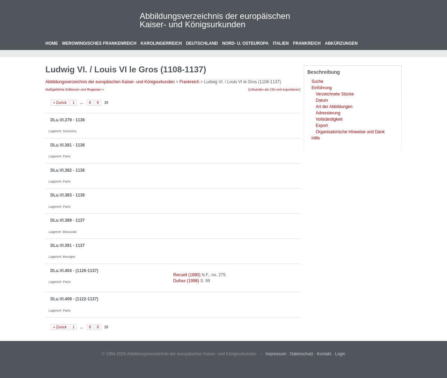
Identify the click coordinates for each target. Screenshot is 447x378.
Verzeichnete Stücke (335, 94)
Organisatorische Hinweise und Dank (350, 131)
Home (51, 43)
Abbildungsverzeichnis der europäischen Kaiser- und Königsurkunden (215, 20)
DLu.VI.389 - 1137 (67, 220)
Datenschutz (302, 353)
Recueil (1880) (186, 274)
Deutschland (202, 43)
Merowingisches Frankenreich (99, 43)
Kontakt (324, 353)
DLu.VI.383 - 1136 (67, 195)
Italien (281, 43)
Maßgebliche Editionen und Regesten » (74, 89)
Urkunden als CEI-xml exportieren (274, 89)
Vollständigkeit (329, 119)
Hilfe (316, 138)
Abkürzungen (341, 43)
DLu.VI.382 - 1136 (67, 170)
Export (322, 125)
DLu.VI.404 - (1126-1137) (74, 270)
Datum (322, 100)
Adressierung (328, 112)
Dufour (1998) (186, 280)
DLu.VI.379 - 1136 (67, 119)
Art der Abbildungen (334, 106)
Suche (317, 81)
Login (340, 353)
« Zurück (60, 103)
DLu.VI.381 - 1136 (67, 145)
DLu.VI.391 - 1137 (67, 245)
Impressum (276, 353)
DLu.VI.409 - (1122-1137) (74, 299)
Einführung (322, 87)
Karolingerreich (161, 43)
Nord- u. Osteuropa (245, 43)
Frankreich (307, 43)
